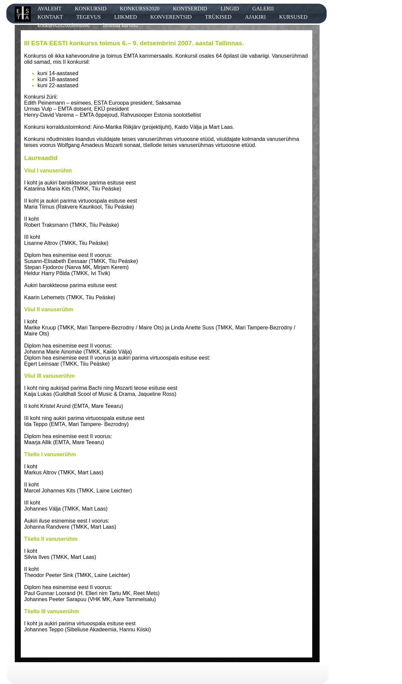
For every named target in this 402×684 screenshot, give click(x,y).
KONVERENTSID (171, 17)
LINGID (229, 8)
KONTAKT (50, 17)
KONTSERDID (190, 8)
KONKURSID (90, 8)
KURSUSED (293, 17)
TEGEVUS (88, 17)
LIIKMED (125, 17)
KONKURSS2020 (139, 8)
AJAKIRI (255, 17)
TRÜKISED (218, 17)
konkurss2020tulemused (64, 25)
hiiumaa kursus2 (120, 25)
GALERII (263, 8)
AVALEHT (49, 8)
